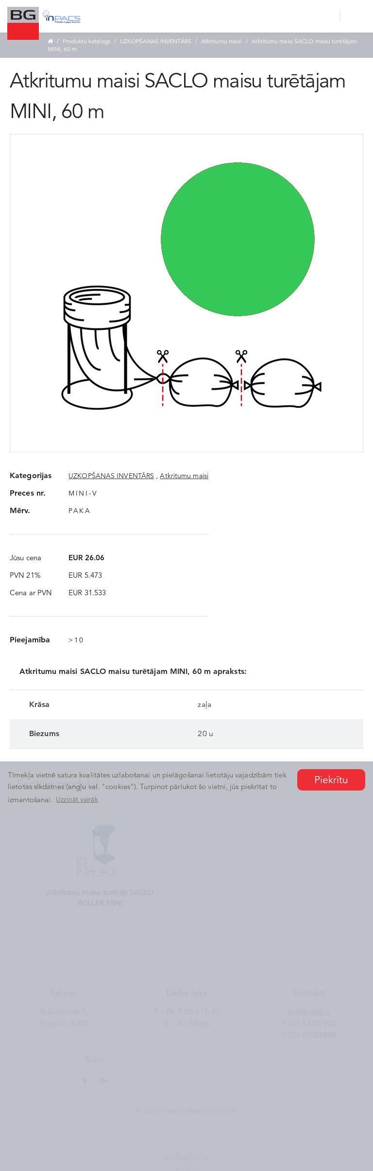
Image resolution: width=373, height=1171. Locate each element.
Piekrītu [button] (331, 780)
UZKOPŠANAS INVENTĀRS (155, 41)
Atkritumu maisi (221, 41)
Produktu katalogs (86, 41)
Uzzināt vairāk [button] (77, 799)
